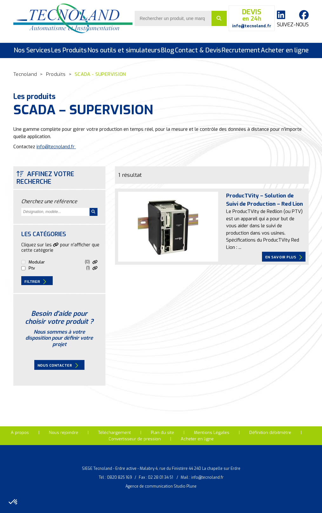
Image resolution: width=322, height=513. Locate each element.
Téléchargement (114, 432)
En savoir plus (283, 257)
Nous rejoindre (63, 432)
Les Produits (69, 50)
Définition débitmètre (270, 432)
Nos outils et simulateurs (123, 50)
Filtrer (35, 281)
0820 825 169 (119, 477)
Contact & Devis (198, 50)
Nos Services (32, 50)
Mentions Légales (211, 432)
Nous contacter (57, 365)
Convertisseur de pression (135, 439)
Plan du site (162, 432)
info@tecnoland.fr (56, 146)
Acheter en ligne (285, 50)
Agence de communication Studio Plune (161, 486)
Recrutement (241, 50)
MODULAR (37, 262)
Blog (167, 50)
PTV (32, 268)
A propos (20, 432)
